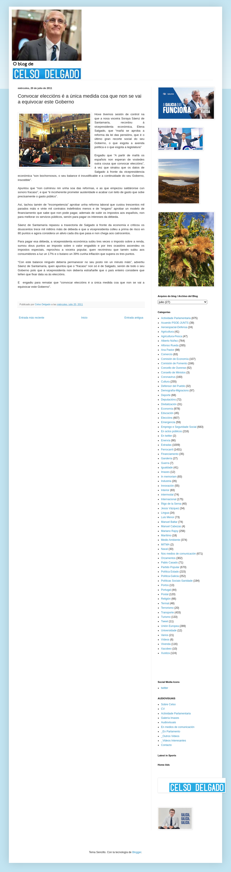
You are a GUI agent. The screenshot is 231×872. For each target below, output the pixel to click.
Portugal (166, 589)
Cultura (165, 381)
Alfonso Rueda (170, 345)
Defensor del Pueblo (173, 386)
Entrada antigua (133, 317)
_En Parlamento (170, 731)
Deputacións (168, 399)
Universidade (169, 630)
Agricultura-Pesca (171, 336)
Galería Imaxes (170, 717)
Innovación (167, 485)
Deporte (166, 395)
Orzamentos (168, 558)
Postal (164, 594)
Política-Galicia (170, 576)
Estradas (166, 444)
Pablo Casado (169, 562)
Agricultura (167, 331)
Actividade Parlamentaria (176, 318)
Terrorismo (167, 607)
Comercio (166, 354)
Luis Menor (167, 517)
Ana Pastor (167, 349)
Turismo (166, 616)
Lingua (165, 512)
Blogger (136, 852)
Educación (167, 413)
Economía (167, 408)
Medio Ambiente (170, 539)
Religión (166, 598)
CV (163, 708)
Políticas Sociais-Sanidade (177, 580)
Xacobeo (166, 648)
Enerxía (165, 440)
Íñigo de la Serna (171, 503)
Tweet (164, 621)
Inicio (84, 317)
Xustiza (165, 653)
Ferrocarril (167, 449)
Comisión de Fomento (174, 363)
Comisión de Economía (175, 359)
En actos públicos (171, 431)
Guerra (165, 463)
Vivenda (166, 644)
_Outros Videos (170, 736)
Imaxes (165, 472)
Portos (165, 585)
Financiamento (170, 454)
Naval (164, 549)
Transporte (167, 612)
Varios (164, 635)
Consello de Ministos (173, 372)
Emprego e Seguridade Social (178, 426)
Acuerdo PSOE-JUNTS (175, 322)
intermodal (167, 494)
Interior (165, 490)
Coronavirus (168, 377)
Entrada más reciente (31, 317)
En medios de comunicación (177, 727)
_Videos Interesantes (173, 740)
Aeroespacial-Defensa (174, 327)
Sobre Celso (168, 704)
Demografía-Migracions (175, 390)
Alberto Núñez (169, 340)
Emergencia (168, 422)
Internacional (168, 499)
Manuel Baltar (169, 521)
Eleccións (166, 417)
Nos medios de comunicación (178, 553)
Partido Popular (170, 567)
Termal (165, 603)
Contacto (166, 745)
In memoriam (169, 476)
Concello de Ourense (173, 367)
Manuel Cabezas (171, 526)
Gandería (166, 458)
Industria (166, 481)
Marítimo (166, 535)
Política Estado (170, 571)
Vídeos (165, 639)
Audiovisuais (168, 722)
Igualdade (167, 467)
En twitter (166, 435)
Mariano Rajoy (169, 531)
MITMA (165, 544)
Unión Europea (170, 626)
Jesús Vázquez (170, 508)
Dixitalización (169, 404)
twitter (164, 688)
